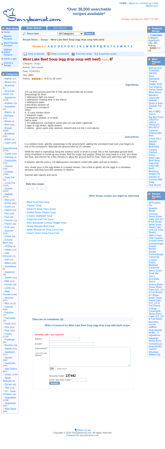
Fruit (7, 227)
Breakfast (9, 133)
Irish (7, 259)
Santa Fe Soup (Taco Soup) (41, 209)
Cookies (9, 171)
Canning (9, 157)
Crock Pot (10, 183)
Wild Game (10, 408)
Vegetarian (10, 403)
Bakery (8, 112)
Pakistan (9, 312)
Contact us (146, 3)
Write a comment (60, 53)
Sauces (8, 357)
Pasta (8, 323)
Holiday (8, 246)
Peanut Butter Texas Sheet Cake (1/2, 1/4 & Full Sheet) (156, 288)
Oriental (9, 307)
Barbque (9, 115)
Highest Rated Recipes (8, 52)
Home (7, 32)
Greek (8, 236)
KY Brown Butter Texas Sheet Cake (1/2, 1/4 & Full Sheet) (155, 300)
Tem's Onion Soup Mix (155, 272)
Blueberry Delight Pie (154, 172)
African (8, 82)
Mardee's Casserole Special (154, 98)
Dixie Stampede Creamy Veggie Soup (46, 222)
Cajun (8, 142)
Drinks (8, 203)
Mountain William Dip (154, 353)
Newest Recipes (8, 37)
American (9, 85)
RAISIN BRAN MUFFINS (154, 144)
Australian (10, 106)
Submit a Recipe (8, 64)
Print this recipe (84, 53)
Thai (7, 387)
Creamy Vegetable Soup (39, 215)
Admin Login (10, 58)
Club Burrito (155, 185)
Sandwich (10, 352)
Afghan (8, 78)
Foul (7, 217)
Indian (8, 249)
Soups (8, 374)
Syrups (8, 384)
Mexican (9, 297)
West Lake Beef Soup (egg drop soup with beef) (154, 163)
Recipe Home (30, 39)
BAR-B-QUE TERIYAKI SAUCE (155, 70)
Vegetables (10, 397)
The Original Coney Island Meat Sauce (155, 89)
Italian (8, 263)
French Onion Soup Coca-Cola (43, 233)
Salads (8, 348)
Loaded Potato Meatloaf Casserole (154, 264)
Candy (8, 153)
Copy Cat (9, 177)
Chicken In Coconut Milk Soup (155, 179)
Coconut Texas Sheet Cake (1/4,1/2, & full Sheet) (156, 218)
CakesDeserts (10, 148)
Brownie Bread (153, 209)
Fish (7, 213)
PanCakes (10, 318)
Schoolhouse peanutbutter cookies (155, 346)
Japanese (10, 272)
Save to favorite (36, 53)
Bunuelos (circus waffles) (154, 324)
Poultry (8, 334)
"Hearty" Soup (34, 205)
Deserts (9, 188)
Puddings (9, 339)
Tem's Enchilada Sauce (154, 279)
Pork (7, 330)
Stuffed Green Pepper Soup (41, 212)
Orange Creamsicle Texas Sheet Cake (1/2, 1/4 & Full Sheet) (156, 313)
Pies (7, 327)
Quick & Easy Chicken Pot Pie (156, 106)
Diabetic (9, 194)
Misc (7, 303)
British (8, 139)
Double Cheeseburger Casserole (156, 254)
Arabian (9, 103)
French (8, 223)
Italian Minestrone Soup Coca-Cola (45, 229)
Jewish (8, 277)
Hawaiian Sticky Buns (155, 339)
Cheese (9, 166)
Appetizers (10, 97)
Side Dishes (11, 368)
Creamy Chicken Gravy (153, 152)
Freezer (9, 220)
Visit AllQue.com (152, 4)
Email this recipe (107, 53)
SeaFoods (10, 363)
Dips (7, 199)
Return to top (84, 430)
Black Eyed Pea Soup (38, 202)
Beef (7, 124)
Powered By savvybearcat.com (82, 435)
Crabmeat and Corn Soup (40, 219)
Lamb (8, 288)
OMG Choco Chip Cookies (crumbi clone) (156, 238)
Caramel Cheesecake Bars (155, 133)
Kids (7, 281)
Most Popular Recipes (11, 44)
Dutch (8, 206)
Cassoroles (10, 160)
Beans (8, 121)
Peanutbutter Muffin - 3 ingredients (155, 332)
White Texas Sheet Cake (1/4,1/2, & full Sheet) (156, 228)
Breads (8, 128)
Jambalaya (10, 266)
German (9, 230)
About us (133, 3)
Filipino (8, 210)
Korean (8, 284)
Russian (9, 345)
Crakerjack (156, 35)
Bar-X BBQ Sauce (154, 112)
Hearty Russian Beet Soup (40, 226)
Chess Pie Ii (155, 138)
